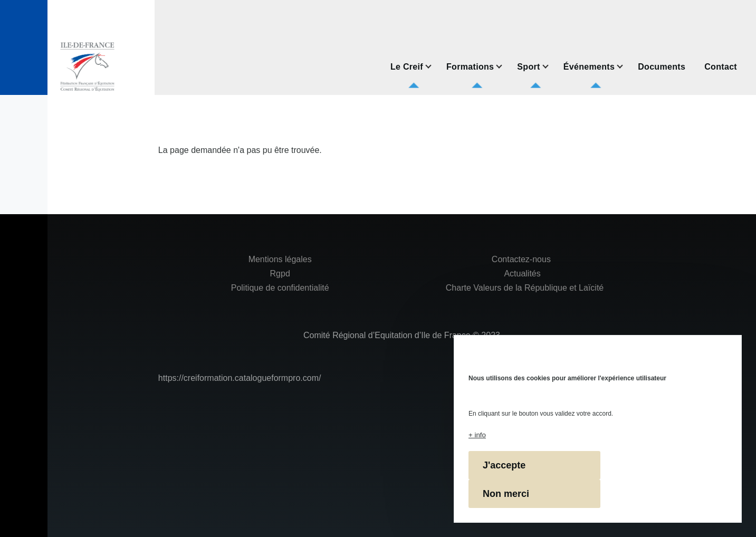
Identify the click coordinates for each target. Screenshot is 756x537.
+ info (477, 435)
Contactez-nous (521, 259)
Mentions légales (280, 259)
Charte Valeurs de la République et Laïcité (523, 287)
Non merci (506, 493)
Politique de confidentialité (280, 287)
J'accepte (504, 465)
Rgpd (280, 273)
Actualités (522, 273)
